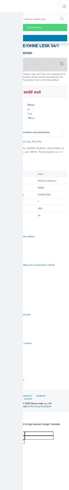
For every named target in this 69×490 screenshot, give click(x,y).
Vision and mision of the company (17, 343)
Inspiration (27, 395)
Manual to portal (9, 269)
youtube (28, 398)
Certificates (7, 293)
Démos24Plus (34, 27)
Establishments (9, 371)
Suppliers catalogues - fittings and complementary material (28, 265)
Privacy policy (8, 347)
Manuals (6, 289)
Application (7, 302)
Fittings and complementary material (18, 236)
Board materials (9, 240)
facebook (40, 395)
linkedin (16, 398)
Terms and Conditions (12, 356)
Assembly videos (9, 297)
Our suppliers (8, 351)
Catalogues (7, 285)
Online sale (7, 306)
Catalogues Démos (10, 260)
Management (8, 339)
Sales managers (9, 376)
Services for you (9, 310)
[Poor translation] (13, 429)
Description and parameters (42, 132)
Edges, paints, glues (11, 245)
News (14, 395)
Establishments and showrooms (16, 314)
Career (5, 330)
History (5, 334)
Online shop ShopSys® (40, 406)
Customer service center (13, 380)
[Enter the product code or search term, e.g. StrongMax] (34, 18)
